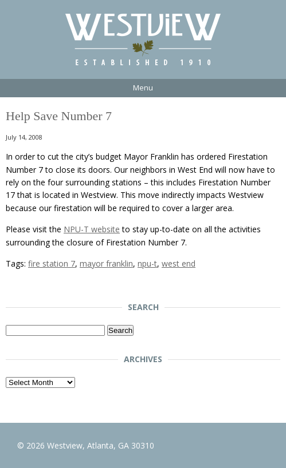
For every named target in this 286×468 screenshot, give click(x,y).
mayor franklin (106, 263)
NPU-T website (92, 229)
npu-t (147, 263)
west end (178, 263)
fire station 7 (51, 263)
